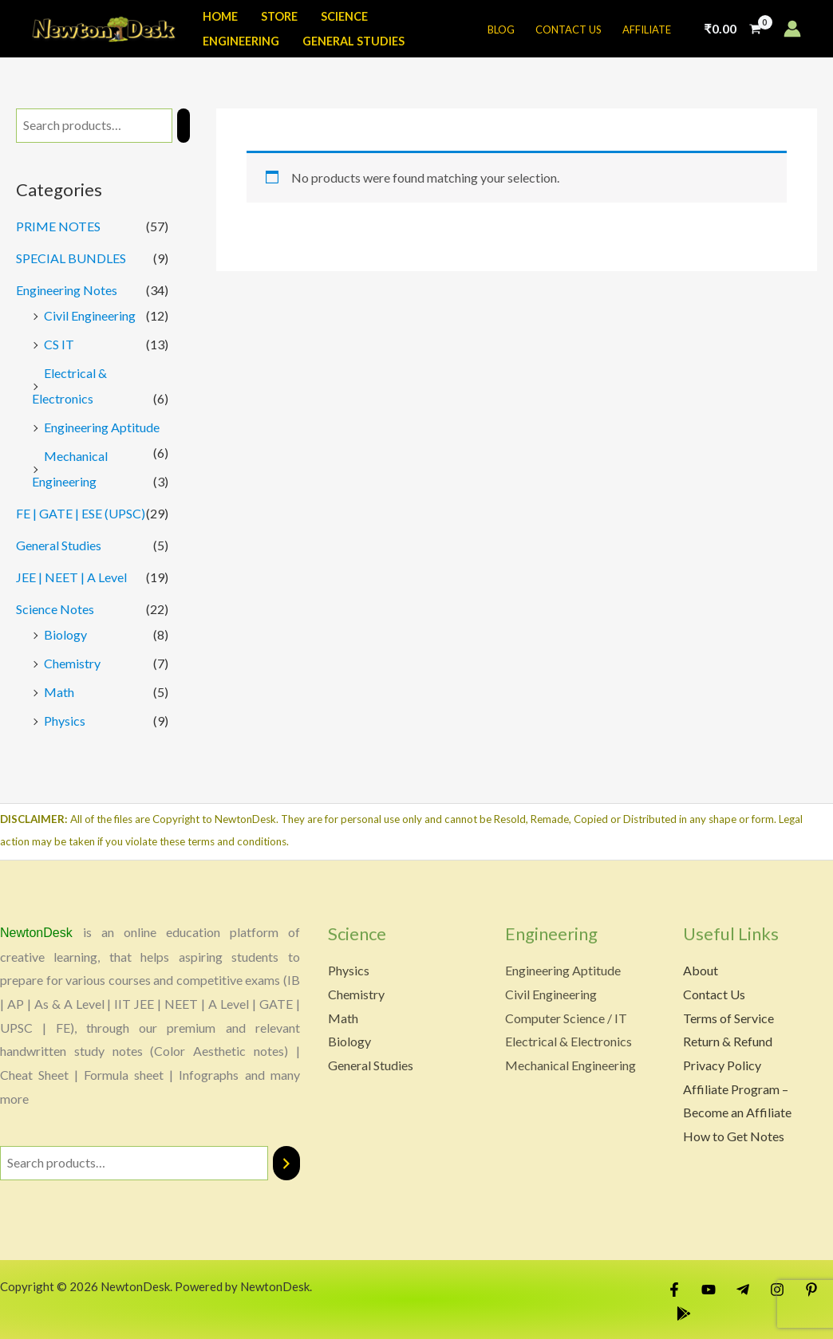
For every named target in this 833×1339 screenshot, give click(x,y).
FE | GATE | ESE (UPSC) (80, 513)
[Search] (183, 125)
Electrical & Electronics (568, 1041)
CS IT (59, 344)
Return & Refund (727, 1041)
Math (59, 691)
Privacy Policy (722, 1065)
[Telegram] (743, 1289)
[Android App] (684, 1313)
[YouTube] (708, 1289)
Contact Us (714, 994)
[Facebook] (674, 1289)
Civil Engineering (90, 315)
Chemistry (72, 663)
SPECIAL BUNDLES (71, 258)
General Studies (58, 545)
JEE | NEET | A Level (71, 577)
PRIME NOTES (58, 226)
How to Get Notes (733, 1136)
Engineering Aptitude (102, 427)
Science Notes (55, 608)
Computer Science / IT (566, 1018)
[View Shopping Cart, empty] (732, 28)
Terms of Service (728, 1018)
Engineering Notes (66, 289)
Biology (65, 634)
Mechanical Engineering (570, 1065)
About (700, 970)
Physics (64, 720)
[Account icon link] (792, 28)
